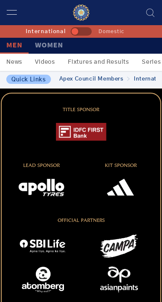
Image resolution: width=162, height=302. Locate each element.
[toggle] (81, 31)
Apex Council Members (94, 79)
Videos (45, 62)
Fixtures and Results (98, 62)
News (14, 62)
